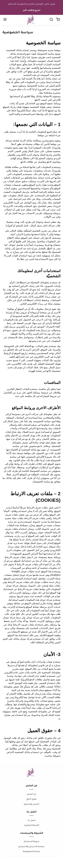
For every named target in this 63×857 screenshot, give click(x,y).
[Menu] (5, 19)
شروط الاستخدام (31, 842)
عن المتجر (31, 794)
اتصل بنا (31, 821)
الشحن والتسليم (31, 804)
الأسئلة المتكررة (31, 825)
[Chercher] (51, 19)
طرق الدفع (31, 799)
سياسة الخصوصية (31, 852)
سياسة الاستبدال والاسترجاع (31, 847)
